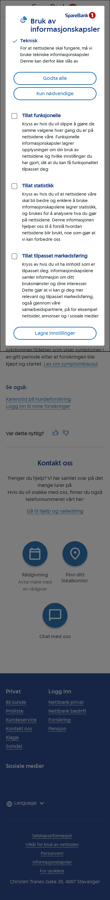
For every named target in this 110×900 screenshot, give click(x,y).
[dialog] (55, 175)
